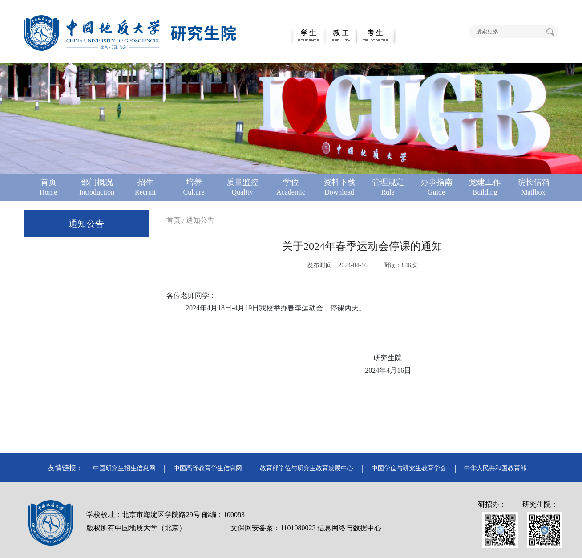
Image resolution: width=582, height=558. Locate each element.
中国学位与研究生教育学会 (409, 468)
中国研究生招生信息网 (124, 468)
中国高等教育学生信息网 (208, 468)
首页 (173, 220)
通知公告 (86, 223)
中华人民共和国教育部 (495, 468)
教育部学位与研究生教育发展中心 (306, 468)
